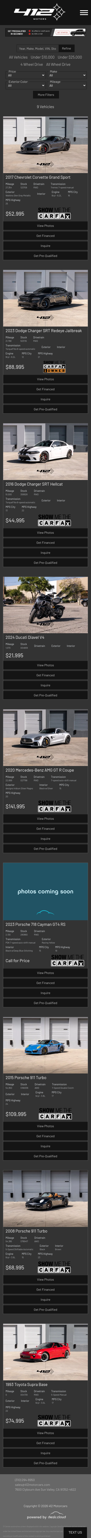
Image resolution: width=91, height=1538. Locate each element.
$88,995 (15, 366)
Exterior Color (18, 86)
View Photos (45, 225)
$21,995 (14, 655)
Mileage (55, 86)
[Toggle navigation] (84, 12)
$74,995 (15, 1420)
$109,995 (16, 1114)
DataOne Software (64, 1526)
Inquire (45, 246)
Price (12, 76)
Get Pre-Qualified (45, 256)
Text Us (75, 1532)
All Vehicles (18, 57)
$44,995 (15, 520)
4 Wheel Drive (32, 64)
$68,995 (15, 1267)
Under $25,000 (70, 57)
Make (53, 76)
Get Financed (45, 235)
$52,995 (15, 213)
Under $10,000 (43, 57)
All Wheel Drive (58, 64)
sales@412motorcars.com (32, 1484)
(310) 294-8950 (25, 1480)
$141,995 (15, 806)
